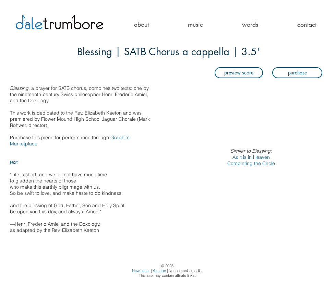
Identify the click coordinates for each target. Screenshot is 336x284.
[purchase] (297, 72)
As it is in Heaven (251, 157)
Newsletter (141, 270)
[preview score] (239, 72)
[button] (195, 24)
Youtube (159, 270)
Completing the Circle (251, 163)
